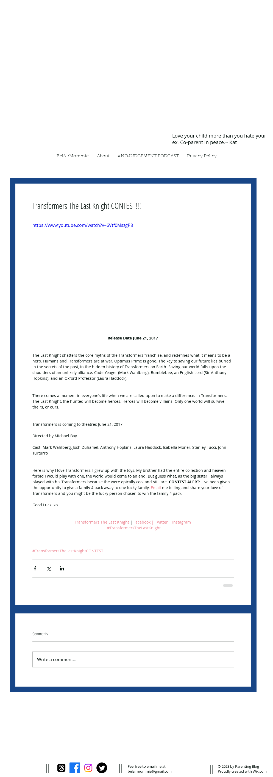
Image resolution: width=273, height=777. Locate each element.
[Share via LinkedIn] (62, 568)
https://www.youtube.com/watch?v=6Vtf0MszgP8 (82, 225)
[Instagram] (88, 767)
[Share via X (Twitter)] (48, 568)
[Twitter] (101, 767)
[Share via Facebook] (35, 568)
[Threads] (61, 767)
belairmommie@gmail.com (150, 771)
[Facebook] (74, 767)
